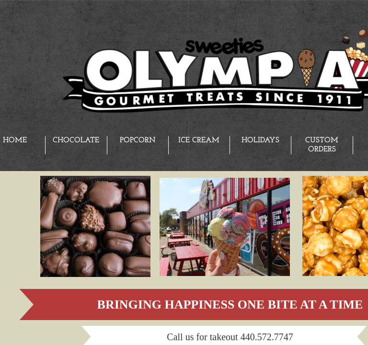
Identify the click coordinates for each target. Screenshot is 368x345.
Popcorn (138, 140)
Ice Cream (198, 140)
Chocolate (76, 140)
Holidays (260, 140)
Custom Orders (321, 145)
